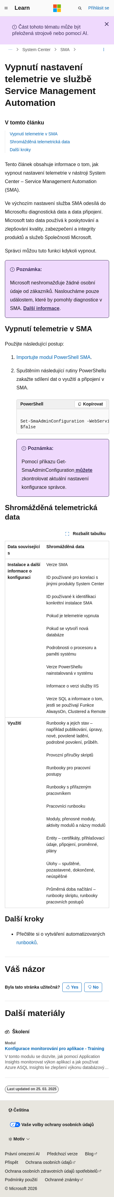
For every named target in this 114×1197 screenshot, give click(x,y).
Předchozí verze (62, 1153)
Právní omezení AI (22, 1153)
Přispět (11, 1162)
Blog (89, 1153)
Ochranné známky (62, 1179)
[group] (62, 421)
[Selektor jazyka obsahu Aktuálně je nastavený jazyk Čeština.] (18, 1110)
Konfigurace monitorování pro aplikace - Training (54, 1048)
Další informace (41, 308)
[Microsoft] (57, 8)
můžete (83, 470)
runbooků (26, 942)
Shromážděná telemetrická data (40, 141)
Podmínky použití (21, 1179)
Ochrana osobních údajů (49, 1162)
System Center (36, 49)
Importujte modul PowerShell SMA (53, 357)
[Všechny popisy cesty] (10, 49)
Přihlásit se (98, 7)
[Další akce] (103, 49)
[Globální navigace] (6, 8)
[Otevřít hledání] (80, 8)
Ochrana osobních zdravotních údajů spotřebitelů (51, 1171)
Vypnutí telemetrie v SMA (33, 133)
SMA (64, 49)
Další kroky (20, 149)
